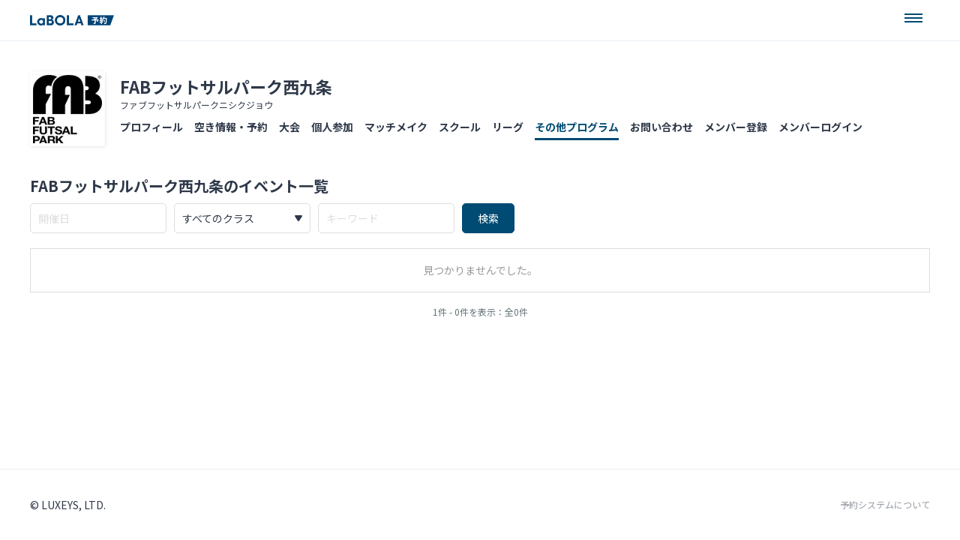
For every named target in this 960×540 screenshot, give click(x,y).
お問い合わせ (661, 126)
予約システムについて (885, 505)
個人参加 (332, 126)
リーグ (508, 126)
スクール (460, 126)
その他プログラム (577, 126)
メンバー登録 (735, 126)
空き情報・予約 (231, 126)
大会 (289, 126)
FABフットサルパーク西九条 (226, 86)
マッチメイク (396, 126)
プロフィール (151, 126)
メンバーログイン (820, 126)
